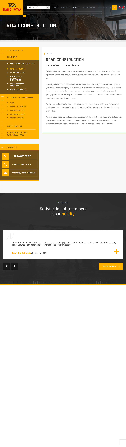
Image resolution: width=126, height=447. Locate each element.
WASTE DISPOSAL (14, 126)
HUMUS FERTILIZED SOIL (18, 107)
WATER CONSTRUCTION (18, 89)
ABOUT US (64, 7)
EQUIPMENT (12, 57)
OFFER (75, 7)
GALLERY (101, 7)
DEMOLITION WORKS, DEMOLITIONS (17, 85)
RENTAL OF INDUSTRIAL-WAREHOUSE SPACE (17, 134)
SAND (12, 103)
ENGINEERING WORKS (17, 73)
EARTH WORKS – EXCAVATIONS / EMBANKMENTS (16, 78)
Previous (6, 266)
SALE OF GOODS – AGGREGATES (20, 97)
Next (14, 266)
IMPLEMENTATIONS (88, 7)
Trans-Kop (11, 7)
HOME (55, 7)
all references (109, 266)
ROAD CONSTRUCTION (17, 69)
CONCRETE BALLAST (17, 110)
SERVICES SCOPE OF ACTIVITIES (20, 63)
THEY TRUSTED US (15, 50)
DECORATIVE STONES (17, 114)
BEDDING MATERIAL (17, 118)
